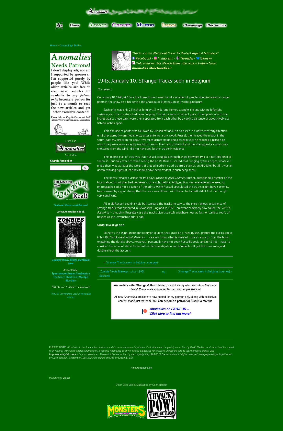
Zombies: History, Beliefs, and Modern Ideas (71, 261)
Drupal (66, 377)
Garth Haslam (197, 347)
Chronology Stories (71, 45)
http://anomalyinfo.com (62, 354)
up (163, 271)
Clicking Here (125, 358)
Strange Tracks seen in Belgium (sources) (132, 262)
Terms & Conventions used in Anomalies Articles (70, 295)
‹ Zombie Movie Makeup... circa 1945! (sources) (121, 273)
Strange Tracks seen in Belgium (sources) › (205, 271)
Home (53, 45)
